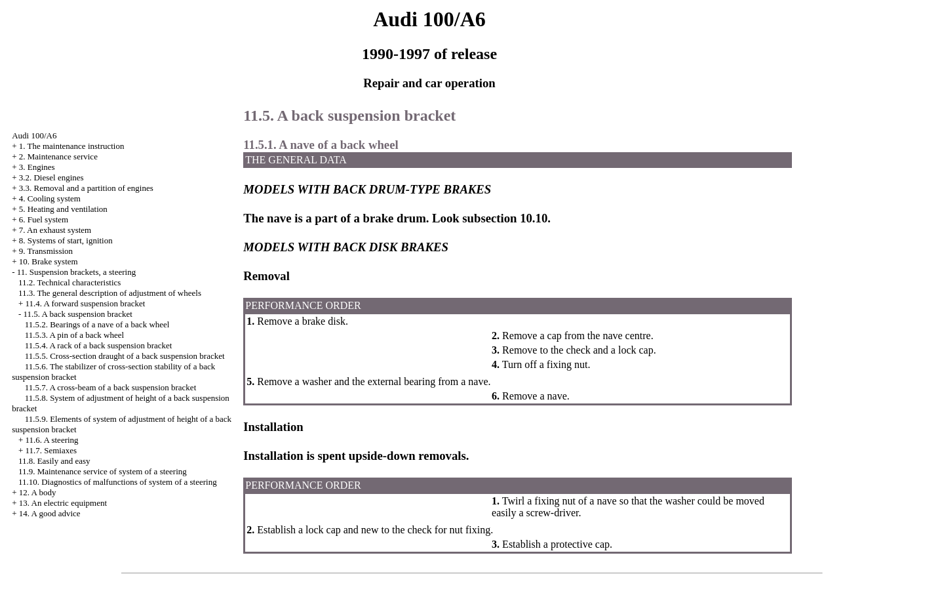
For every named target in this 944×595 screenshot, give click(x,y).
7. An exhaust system (55, 230)
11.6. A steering (51, 440)
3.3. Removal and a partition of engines (86, 188)
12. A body (37, 492)
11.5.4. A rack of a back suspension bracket (98, 345)
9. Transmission (46, 251)
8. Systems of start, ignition (66, 240)
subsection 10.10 (504, 218)
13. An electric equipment (63, 503)
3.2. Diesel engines (51, 177)
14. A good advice (50, 513)
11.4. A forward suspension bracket (85, 303)
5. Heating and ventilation (63, 209)
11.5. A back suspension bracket (77, 314)
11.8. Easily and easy (54, 461)
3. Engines (37, 167)
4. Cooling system (50, 198)
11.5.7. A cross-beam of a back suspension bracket (111, 387)
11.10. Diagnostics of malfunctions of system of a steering (117, 482)
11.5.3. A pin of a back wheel (75, 335)
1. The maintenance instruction (72, 146)
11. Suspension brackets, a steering (76, 272)
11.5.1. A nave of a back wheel (320, 145)
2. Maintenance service (58, 156)
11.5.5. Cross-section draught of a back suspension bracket (125, 356)
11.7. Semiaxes (51, 450)
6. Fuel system (43, 219)
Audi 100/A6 (34, 135)
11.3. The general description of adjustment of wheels (109, 293)
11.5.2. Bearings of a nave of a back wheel (97, 324)
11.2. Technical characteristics (69, 282)
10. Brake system (48, 261)
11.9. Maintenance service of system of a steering (102, 471)
